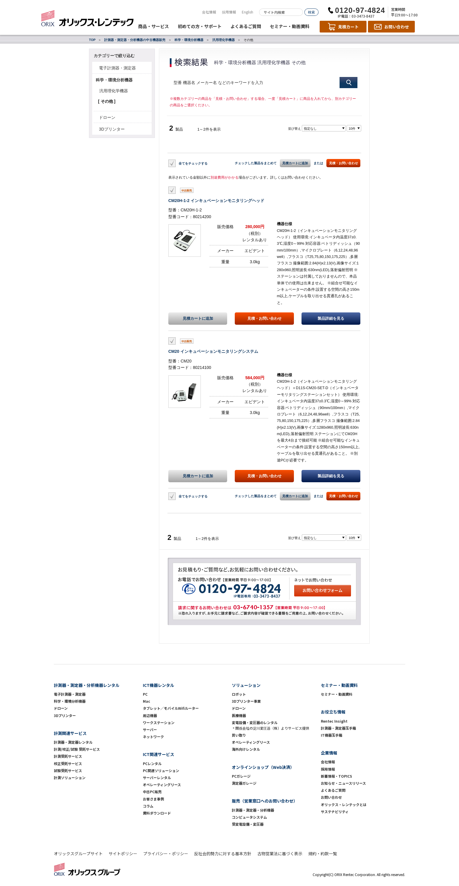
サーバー (150, 729)
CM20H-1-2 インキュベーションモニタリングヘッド (216, 200)
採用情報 (229, 11)
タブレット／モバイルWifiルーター (171, 708)
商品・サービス (153, 26)
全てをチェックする (193, 163)
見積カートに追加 (295, 163)
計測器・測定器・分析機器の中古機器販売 (134, 40)
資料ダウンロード (157, 812)
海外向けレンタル (247, 749)
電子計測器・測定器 (117, 68)
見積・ (264, 319)
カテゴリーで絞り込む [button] (114, 55)
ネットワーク (153, 736)
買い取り (239, 735)
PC (145, 694)
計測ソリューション (69, 777)
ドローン (107, 117)
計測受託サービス (68, 756)
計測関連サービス (70, 733)
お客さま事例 (153, 798)
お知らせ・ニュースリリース (343, 783)
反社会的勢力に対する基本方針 (222, 853)
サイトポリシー (123, 853)
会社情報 (209, 11)
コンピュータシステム (249, 817)
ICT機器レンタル (158, 685)
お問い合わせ (331, 797)
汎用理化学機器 (223, 40)
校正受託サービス (68, 763)
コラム (148, 805)
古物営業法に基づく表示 (279, 853)
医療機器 (239, 715)
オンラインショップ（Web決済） (263, 767)
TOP (92, 40)
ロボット (239, 694)
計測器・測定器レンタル (73, 742)
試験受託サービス (68, 770)
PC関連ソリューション (161, 770)
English (247, 11)
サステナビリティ (335, 811)
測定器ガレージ (244, 783)
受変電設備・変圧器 (247, 824)
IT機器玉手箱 (331, 735)
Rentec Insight (334, 721)
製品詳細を (331, 319)
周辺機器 (150, 715)
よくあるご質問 (245, 26)
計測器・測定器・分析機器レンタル (86, 685)
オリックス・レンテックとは (343, 804)
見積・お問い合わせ (343, 163)
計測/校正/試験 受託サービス (77, 749)
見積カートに (198, 319)
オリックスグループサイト (78, 853)
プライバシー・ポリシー (165, 853)
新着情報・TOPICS (336, 776)
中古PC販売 (152, 791)
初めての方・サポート (200, 26)
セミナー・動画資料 (289, 26)
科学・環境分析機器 (188, 40)
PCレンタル (152, 763)
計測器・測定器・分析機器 (253, 810)
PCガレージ (241, 776)
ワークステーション (158, 722)
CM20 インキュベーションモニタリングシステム (213, 351)
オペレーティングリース (162, 784)
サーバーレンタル (157, 777)
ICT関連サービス (158, 754)
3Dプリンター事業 (246, 701)
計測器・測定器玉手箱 (338, 728)
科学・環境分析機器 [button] (114, 80)
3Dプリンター (112, 129)
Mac (146, 701)
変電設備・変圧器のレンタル (255, 722)
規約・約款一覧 (322, 853)
